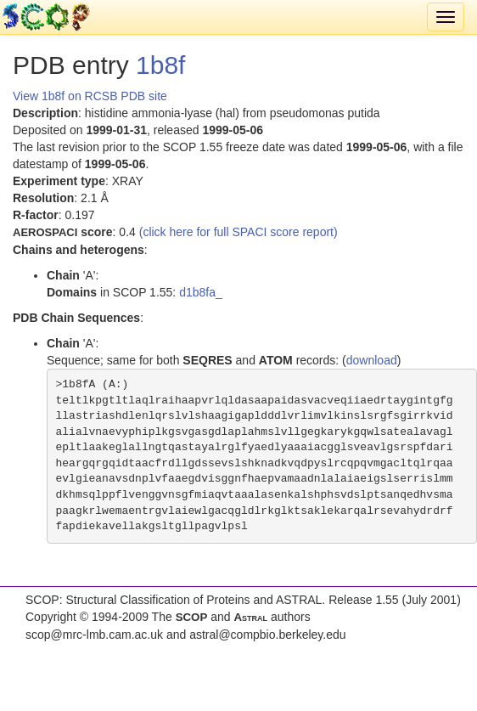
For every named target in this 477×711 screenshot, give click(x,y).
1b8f (160, 65)
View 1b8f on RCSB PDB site (90, 96)
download (371, 360)
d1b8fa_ (200, 292)
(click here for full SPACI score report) (238, 232)
